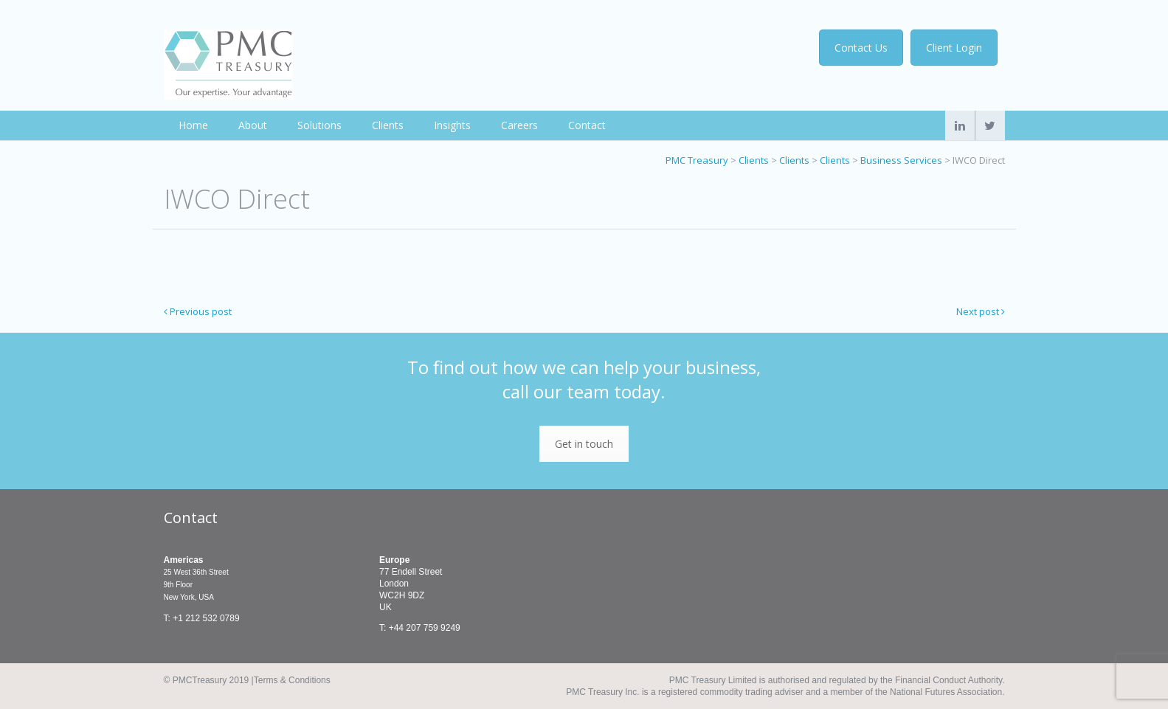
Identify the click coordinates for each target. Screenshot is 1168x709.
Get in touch (584, 444)
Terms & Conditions (292, 680)
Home (193, 125)
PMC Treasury (697, 160)
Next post (980, 311)
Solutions (319, 125)
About (252, 125)
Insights (452, 125)
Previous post (198, 311)
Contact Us (866, 48)
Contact (587, 125)
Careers (519, 125)
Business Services (901, 160)
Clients (388, 125)
